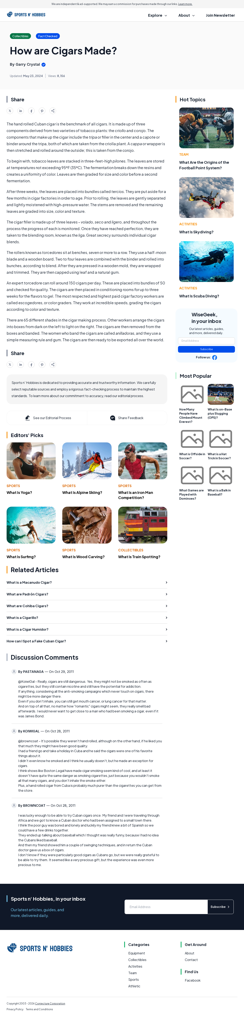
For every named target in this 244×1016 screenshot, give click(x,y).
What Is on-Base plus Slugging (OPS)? (220, 413)
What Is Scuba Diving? (199, 295)
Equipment (136, 953)
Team (184, 154)
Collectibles (130, 550)
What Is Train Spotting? (139, 556)
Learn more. (185, 4)
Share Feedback (126, 418)
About (189, 953)
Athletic (134, 986)
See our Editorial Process (47, 418)
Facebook (192, 980)
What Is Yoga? (19, 492)
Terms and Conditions (39, 1009)
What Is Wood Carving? (83, 556)
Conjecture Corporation (50, 1003)
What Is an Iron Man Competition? (135, 495)
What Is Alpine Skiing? (82, 492)
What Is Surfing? (21, 556)
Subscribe (206, 349)
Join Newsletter (220, 15)
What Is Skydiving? (196, 231)
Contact (191, 960)
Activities (188, 224)
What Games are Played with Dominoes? (191, 494)
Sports (13, 486)
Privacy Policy (15, 1009)
